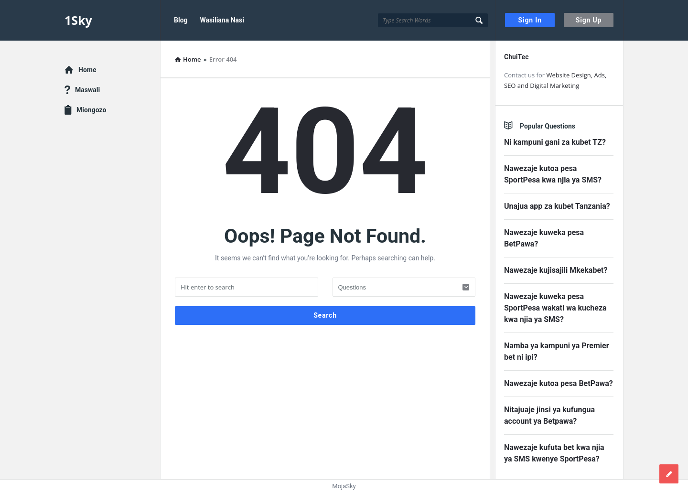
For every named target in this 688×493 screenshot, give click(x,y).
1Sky (78, 20)
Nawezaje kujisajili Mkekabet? (555, 270)
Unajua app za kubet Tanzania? (557, 206)
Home (87, 70)
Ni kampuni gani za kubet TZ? (555, 142)
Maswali (87, 90)
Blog (181, 20)
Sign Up (589, 20)
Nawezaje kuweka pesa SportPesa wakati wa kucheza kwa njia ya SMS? (555, 308)
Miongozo (91, 110)
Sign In (530, 20)
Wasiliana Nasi (222, 20)
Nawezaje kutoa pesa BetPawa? (558, 383)
